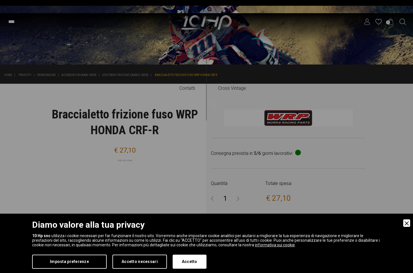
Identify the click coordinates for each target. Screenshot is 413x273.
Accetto (189, 261)
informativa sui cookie (275, 245)
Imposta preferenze (69, 261)
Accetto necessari (140, 261)
